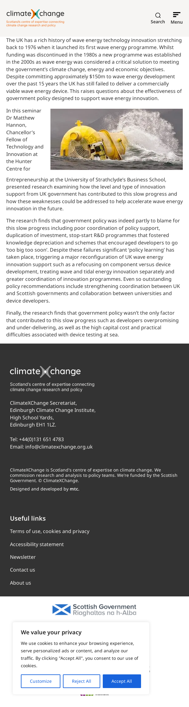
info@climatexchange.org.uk (59, 446)
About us (20, 582)
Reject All (81, 681)
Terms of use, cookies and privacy (49, 531)
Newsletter (23, 557)
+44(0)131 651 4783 (41, 439)
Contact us (22, 569)
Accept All (121, 681)
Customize (41, 681)
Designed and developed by (44, 488)
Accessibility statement (37, 544)
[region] (80, 658)
